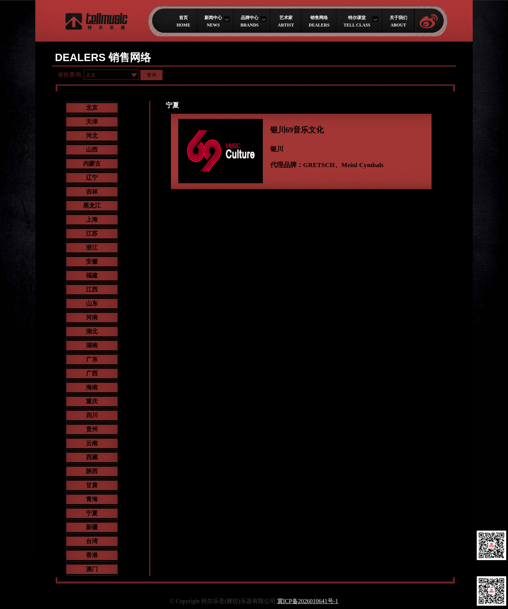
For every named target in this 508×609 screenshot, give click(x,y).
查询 (151, 75)
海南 (92, 387)
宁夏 (92, 513)
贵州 (92, 429)
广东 (92, 359)
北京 (92, 108)
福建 (92, 275)
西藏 (92, 457)
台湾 (92, 541)
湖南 (92, 345)
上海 (92, 219)
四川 (92, 415)
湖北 (92, 331)
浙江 (92, 247)
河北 (92, 135)
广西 (92, 373)
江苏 (92, 233)
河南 (92, 317)
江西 (92, 289)
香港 (92, 555)
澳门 (92, 569)
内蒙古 (92, 163)
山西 (92, 149)
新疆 (92, 527)
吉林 (92, 191)
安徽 (92, 261)
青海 (92, 499)
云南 (92, 443)
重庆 (92, 401)
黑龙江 (92, 205)
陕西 (92, 471)
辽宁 (92, 177)
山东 (92, 303)
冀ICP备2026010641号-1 (307, 601)
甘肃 (92, 485)
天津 (92, 121)
